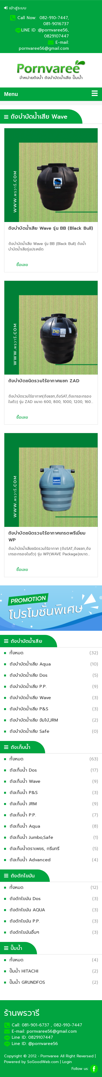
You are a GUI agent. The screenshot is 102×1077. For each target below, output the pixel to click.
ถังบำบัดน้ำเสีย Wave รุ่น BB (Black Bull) (50, 228)
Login (67, 1062)
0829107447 (56, 36)
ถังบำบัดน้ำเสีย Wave (32, 697)
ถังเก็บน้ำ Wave (26, 781)
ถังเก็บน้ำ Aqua (26, 826)
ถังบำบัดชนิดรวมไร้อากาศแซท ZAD (43, 380)
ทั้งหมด (18, 653)
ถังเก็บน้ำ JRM (24, 804)
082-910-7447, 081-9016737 (54, 21)
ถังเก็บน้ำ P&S (25, 792)
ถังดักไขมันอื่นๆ (26, 932)
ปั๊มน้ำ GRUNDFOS (29, 982)
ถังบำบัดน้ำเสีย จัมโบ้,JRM (35, 720)
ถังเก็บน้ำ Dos (24, 770)
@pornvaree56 (43, 1044)
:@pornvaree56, (53, 30)
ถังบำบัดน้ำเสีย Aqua (32, 664)
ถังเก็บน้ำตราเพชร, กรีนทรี (36, 848)
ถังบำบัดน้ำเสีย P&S (30, 709)
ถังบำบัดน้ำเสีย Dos (30, 675)
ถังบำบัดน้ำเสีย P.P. (29, 686)
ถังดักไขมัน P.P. (26, 921)
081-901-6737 (35, 1025)
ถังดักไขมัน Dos (26, 898)
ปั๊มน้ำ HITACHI (25, 971)
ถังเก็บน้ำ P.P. (24, 815)
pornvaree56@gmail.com (44, 48)
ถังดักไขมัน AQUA (29, 910)
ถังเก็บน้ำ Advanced (31, 860)
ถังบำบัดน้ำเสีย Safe (31, 731)
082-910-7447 (68, 1025)
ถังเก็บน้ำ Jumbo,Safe (33, 837)
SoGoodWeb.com (43, 1062)
